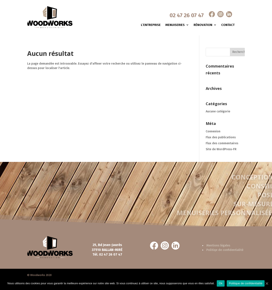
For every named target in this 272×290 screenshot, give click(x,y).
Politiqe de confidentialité (224, 250)
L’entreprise (151, 25)
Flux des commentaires (222, 143)
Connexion (213, 131)
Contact (228, 25)
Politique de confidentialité (245, 283)
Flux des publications (221, 137)
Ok (220, 283)
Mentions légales (218, 245)
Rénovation (203, 25)
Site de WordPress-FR (221, 149)
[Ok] (267, 283)
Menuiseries (175, 25)
